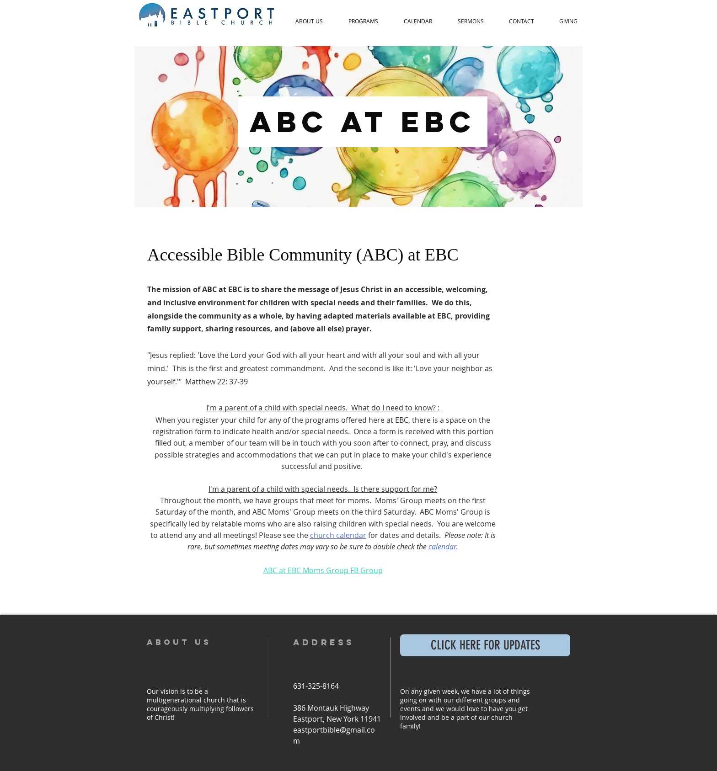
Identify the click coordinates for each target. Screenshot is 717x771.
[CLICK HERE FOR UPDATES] (485, 645)
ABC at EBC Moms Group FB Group (323, 570)
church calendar (338, 535)
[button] (309, 21)
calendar (442, 547)
